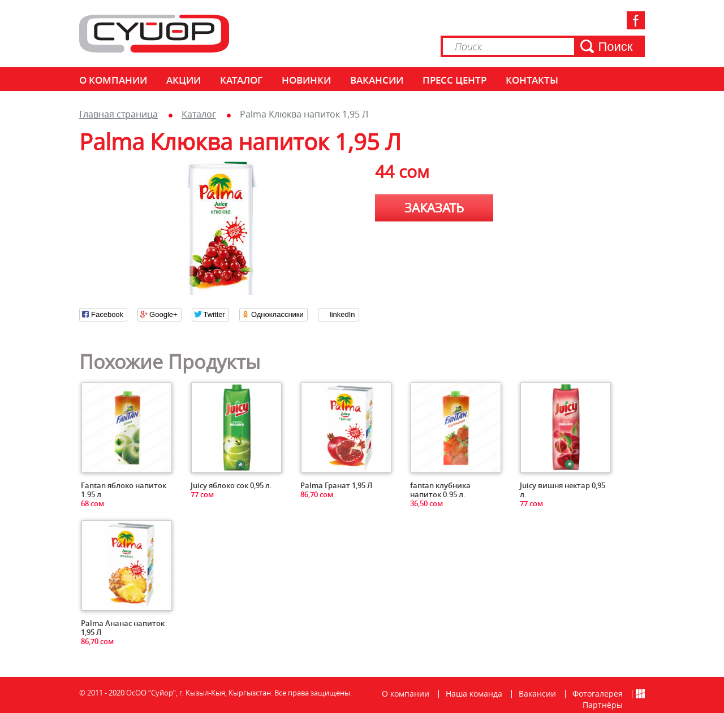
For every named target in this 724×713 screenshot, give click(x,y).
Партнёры (603, 704)
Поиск (615, 47)
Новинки (306, 79)
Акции (183, 79)
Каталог (241, 79)
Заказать (434, 207)
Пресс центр (454, 79)
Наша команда (474, 693)
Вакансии (376, 79)
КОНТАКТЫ (532, 79)
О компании (113, 79)
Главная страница (118, 114)
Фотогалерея (597, 693)
